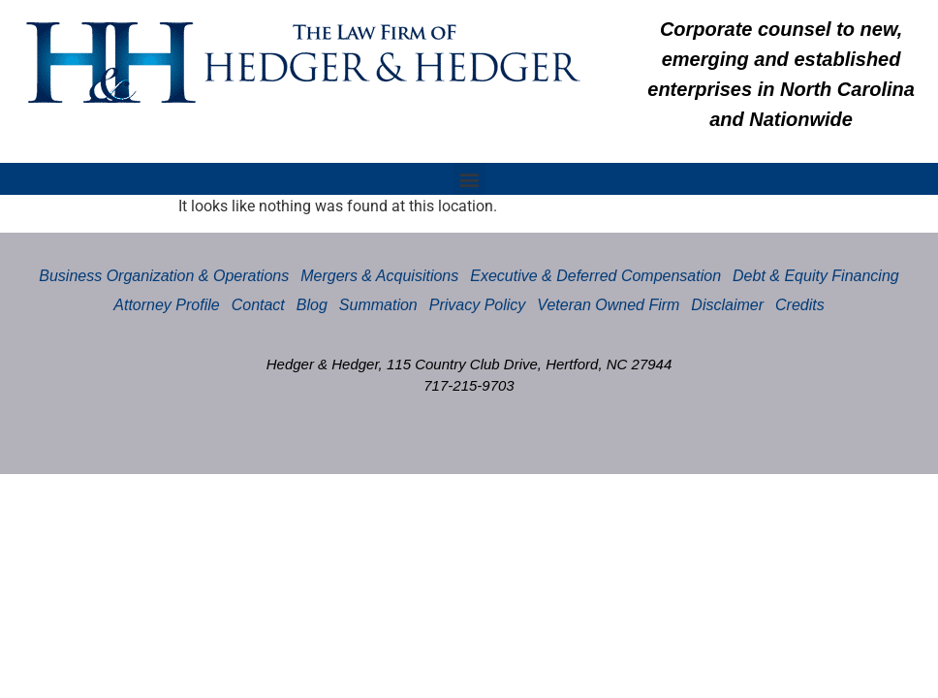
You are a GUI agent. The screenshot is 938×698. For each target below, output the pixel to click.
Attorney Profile (166, 305)
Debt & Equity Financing (816, 276)
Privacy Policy (477, 305)
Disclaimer (727, 305)
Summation (378, 305)
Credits (800, 305)
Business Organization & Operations (164, 276)
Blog (312, 305)
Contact (258, 305)
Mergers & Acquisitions (379, 276)
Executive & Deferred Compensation (595, 276)
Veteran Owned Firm (608, 305)
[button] (469, 179)
